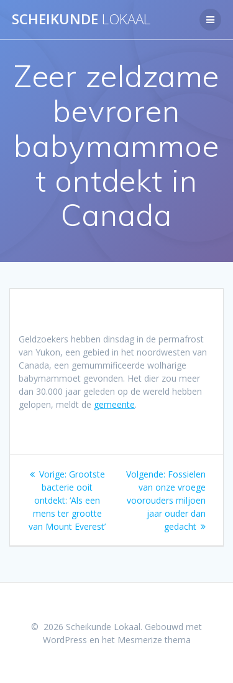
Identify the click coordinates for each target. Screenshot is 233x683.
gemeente (114, 404)
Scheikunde (81, 19)
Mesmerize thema (154, 640)
